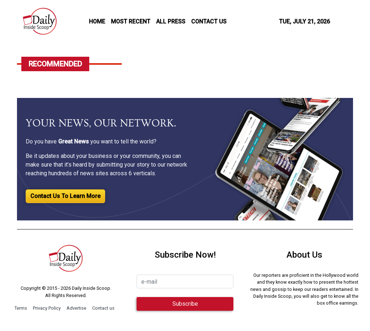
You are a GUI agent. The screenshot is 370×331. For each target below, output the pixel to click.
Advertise (76, 308)
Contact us (103, 308)
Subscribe (185, 303)
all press (170, 21)
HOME (97, 21)
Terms (20, 308)
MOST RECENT (130, 21)
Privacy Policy (47, 308)
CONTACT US (209, 21)
